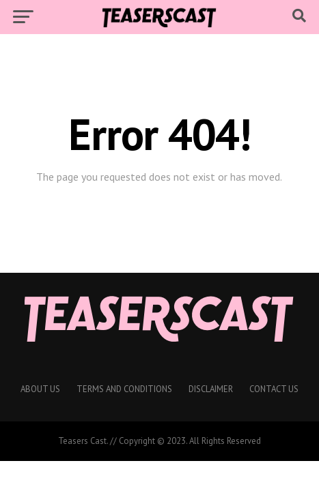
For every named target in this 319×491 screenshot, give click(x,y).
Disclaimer (211, 389)
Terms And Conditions (124, 389)
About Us (40, 389)
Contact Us (274, 389)
